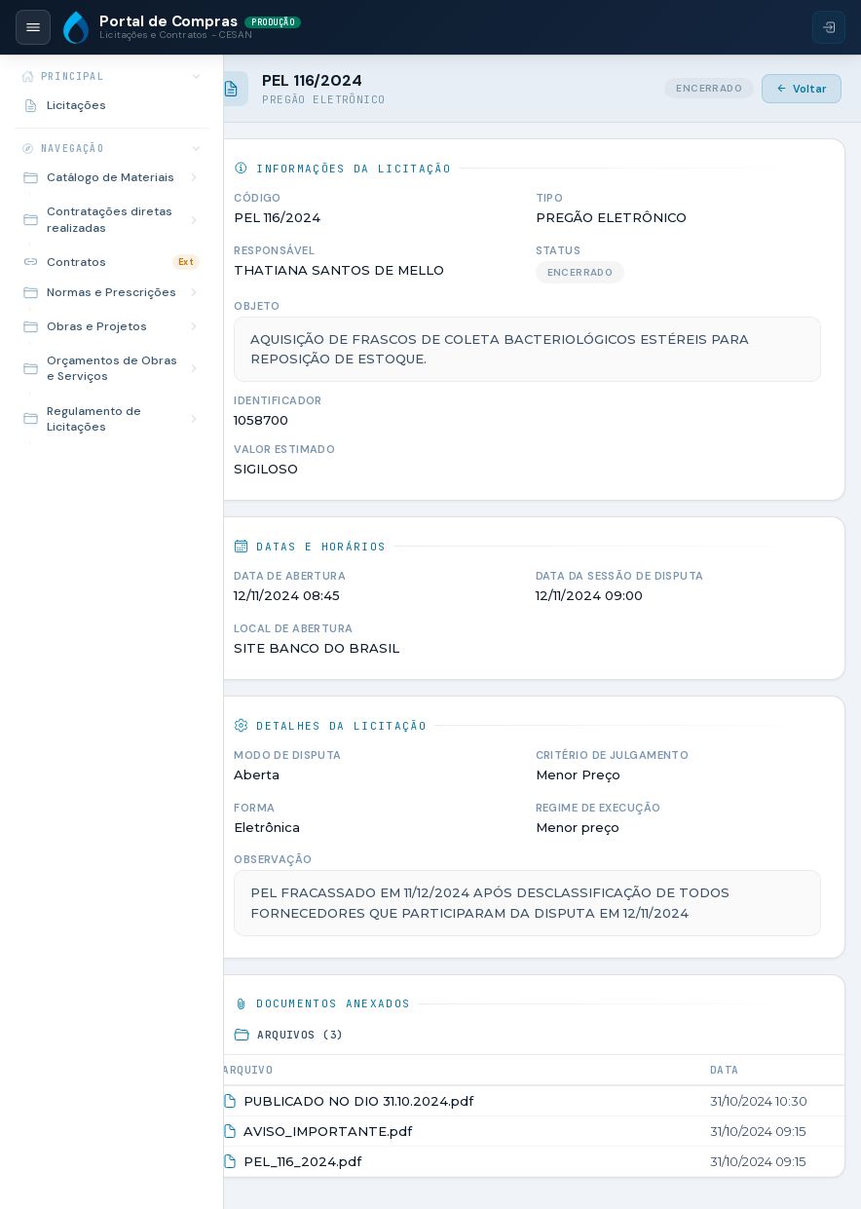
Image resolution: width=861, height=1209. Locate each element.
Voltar (801, 88)
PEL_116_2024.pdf (322, 1161)
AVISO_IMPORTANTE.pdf (347, 1131)
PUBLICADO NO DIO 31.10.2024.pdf (378, 1101)
